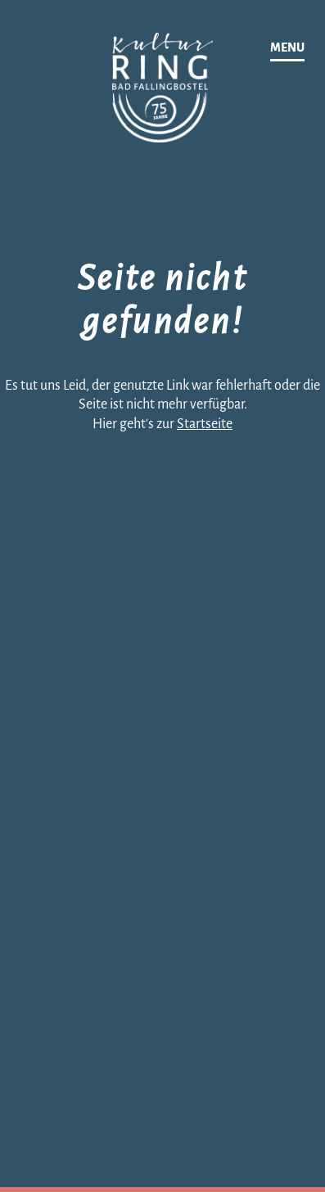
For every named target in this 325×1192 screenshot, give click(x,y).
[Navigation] (287, 48)
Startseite (204, 424)
